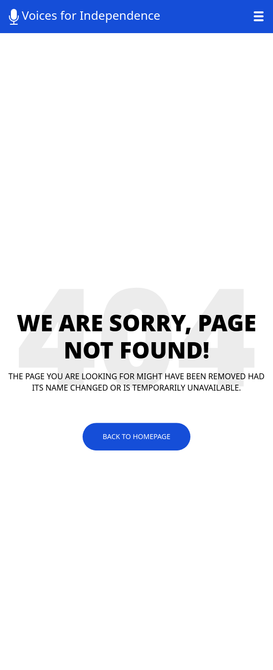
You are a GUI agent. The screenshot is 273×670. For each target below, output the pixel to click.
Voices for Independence (83, 16)
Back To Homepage (136, 436)
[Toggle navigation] (258, 16)
